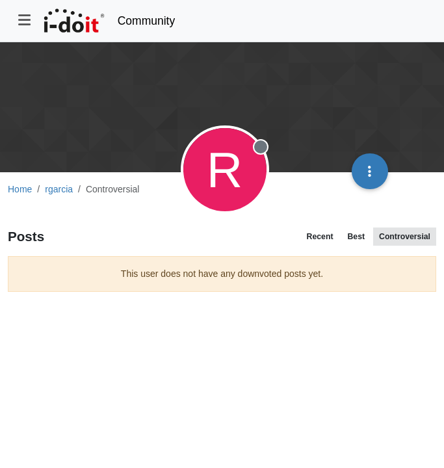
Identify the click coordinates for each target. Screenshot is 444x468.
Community (147, 20)
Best (356, 236)
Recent (320, 236)
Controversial (404, 236)
